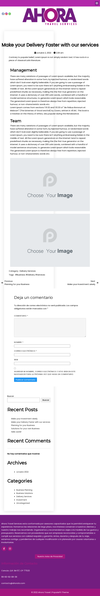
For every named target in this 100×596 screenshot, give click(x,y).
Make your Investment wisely (24, 418)
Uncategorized (23, 503)
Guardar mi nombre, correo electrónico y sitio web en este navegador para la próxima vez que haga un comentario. (45, 372)
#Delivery (30, 274)
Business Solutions (24, 493)
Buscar (10, 396)
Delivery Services (28, 271)
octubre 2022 (22, 472)
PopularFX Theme (60, 592)
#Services (40, 274)
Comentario (21, 316)
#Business (20, 274)
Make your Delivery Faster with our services (30, 422)
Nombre (18, 342)
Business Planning (24, 490)
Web (16, 359)
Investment (21, 500)
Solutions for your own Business (25, 428)
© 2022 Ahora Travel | (41, 592)
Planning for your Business (23, 425)
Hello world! (16, 432)
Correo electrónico (25, 351)
